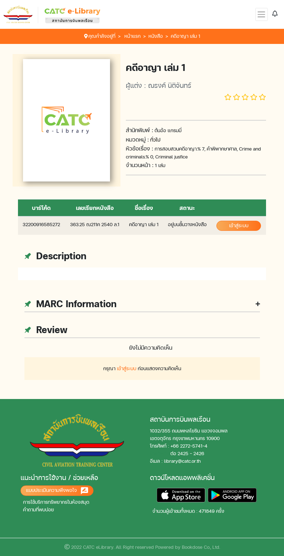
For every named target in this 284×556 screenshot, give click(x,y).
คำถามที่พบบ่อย (38, 510)
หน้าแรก (132, 36)
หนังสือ (155, 36)
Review (45, 329)
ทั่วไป (155, 140)
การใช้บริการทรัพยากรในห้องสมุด (56, 502)
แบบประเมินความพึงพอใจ (57, 490)
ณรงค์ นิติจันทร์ (169, 85)
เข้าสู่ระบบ (239, 226)
